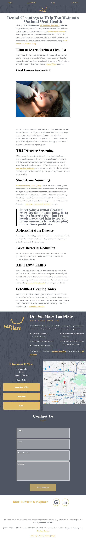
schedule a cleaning (36, 306)
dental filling (51, 64)
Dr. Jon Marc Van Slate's (49, 25)
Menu (10, 3)
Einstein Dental (43, 531)
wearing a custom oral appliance (38, 204)
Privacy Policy (44, 535)
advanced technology (56, 31)
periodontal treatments (35, 283)
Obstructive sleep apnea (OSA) (28, 185)
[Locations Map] (64, 382)
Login (53, 535)
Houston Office (21, 364)
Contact (74, 3)
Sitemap (34, 535)
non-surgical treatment (25, 168)
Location (32, 3)
